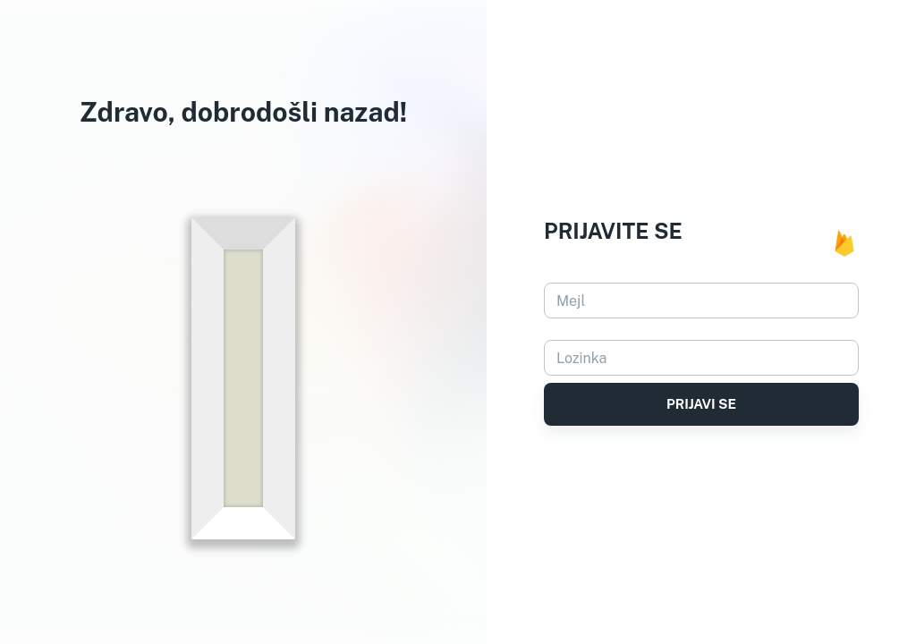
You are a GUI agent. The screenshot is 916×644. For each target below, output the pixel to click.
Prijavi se (701, 404)
